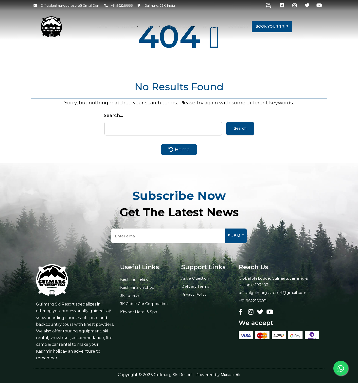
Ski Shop (211, 26)
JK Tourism (130, 295)
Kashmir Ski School (137, 287)
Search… (113, 115)
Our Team (238, 26)
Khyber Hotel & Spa (138, 311)
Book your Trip (271, 26)
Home (101, 26)
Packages (182, 26)
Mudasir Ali (230, 374)
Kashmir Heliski (134, 279)
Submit (236, 235)
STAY (155, 26)
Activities (128, 26)
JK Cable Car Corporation (144, 303)
